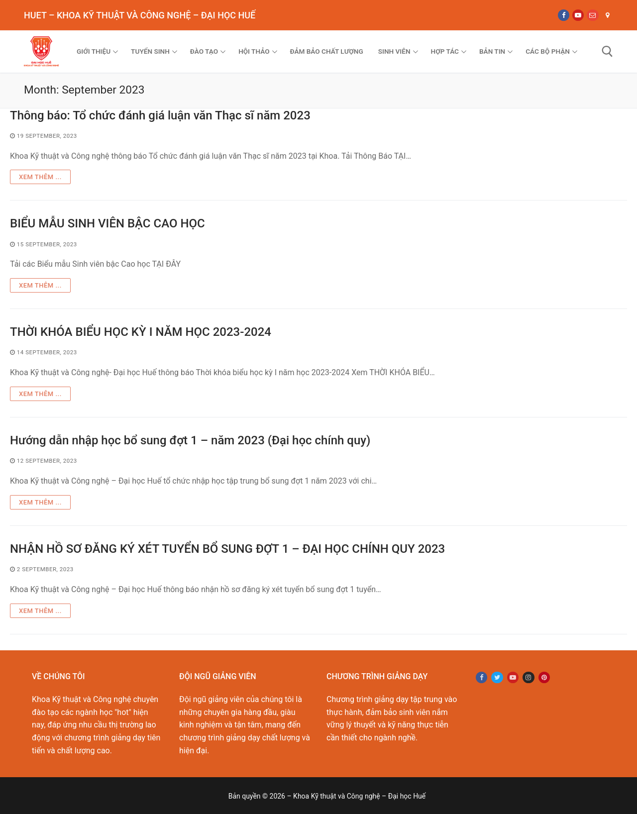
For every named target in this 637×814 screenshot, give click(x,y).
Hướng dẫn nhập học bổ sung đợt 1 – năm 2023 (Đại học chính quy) (190, 440)
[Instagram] (528, 677)
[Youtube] (578, 15)
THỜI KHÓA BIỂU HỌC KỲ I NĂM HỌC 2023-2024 (140, 332)
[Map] (607, 15)
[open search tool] (607, 51)
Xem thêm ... (40, 177)
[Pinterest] (544, 677)
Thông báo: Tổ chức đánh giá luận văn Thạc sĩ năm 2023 (160, 115)
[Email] (592, 15)
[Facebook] (563, 15)
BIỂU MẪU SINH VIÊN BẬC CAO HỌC (107, 223)
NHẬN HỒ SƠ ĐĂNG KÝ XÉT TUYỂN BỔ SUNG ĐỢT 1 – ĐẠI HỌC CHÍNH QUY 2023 (227, 549)
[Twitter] (497, 677)
